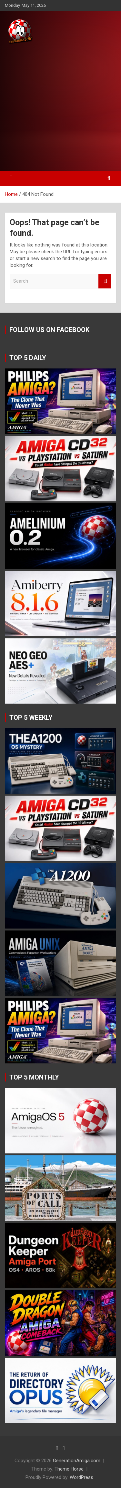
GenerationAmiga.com (76, 1460)
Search (104, 281)
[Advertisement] (60, 108)
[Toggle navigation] (11, 178)
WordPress (81, 1477)
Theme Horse (69, 1469)
